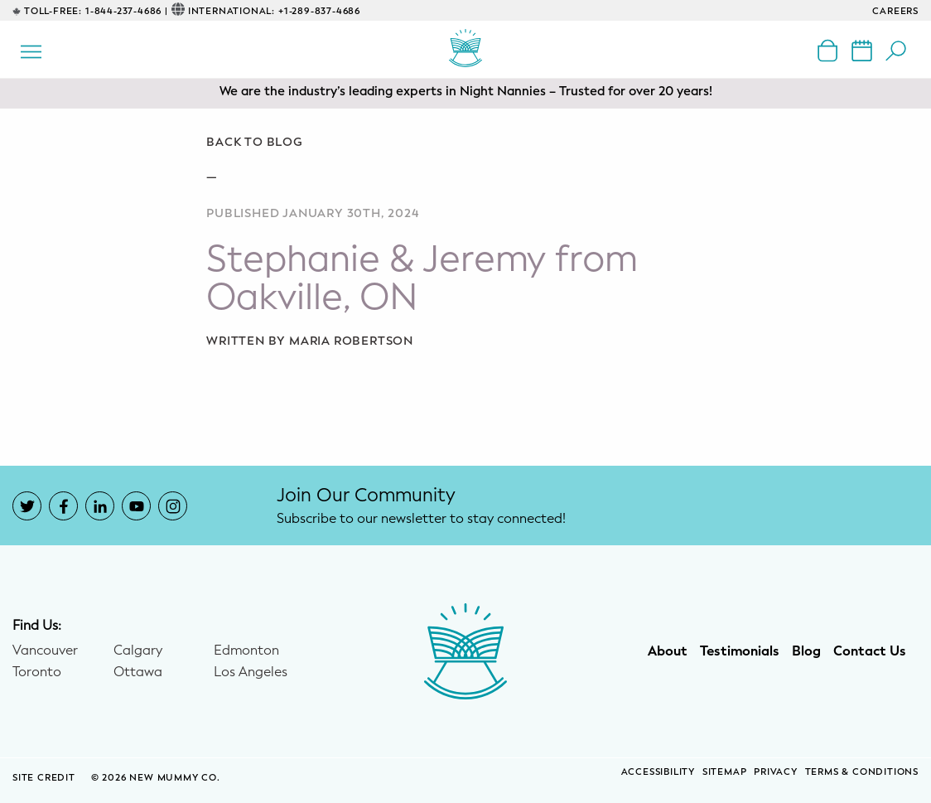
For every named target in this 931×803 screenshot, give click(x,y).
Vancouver (45, 650)
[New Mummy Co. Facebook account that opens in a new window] (63, 505)
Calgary (137, 650)
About (667, 651)
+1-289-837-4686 (319, 11)
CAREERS (895, 11)
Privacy (776, 772)
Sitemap (724, 772)
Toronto (36, 672)
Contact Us (869, 651)
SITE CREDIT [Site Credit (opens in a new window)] (45, 778)
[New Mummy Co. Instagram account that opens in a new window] (172, 505)
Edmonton (246, 650)
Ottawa (137, 672)
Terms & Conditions (862, 772)
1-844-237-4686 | (126, 11)
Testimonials (739, 651)
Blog (806, 651)
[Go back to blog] (465, 142)
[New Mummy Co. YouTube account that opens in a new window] (136, 505)
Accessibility (658, 772)
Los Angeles (250, 672)
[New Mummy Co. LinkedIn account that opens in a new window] (99, 505)
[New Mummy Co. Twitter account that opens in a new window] (26, 505)
